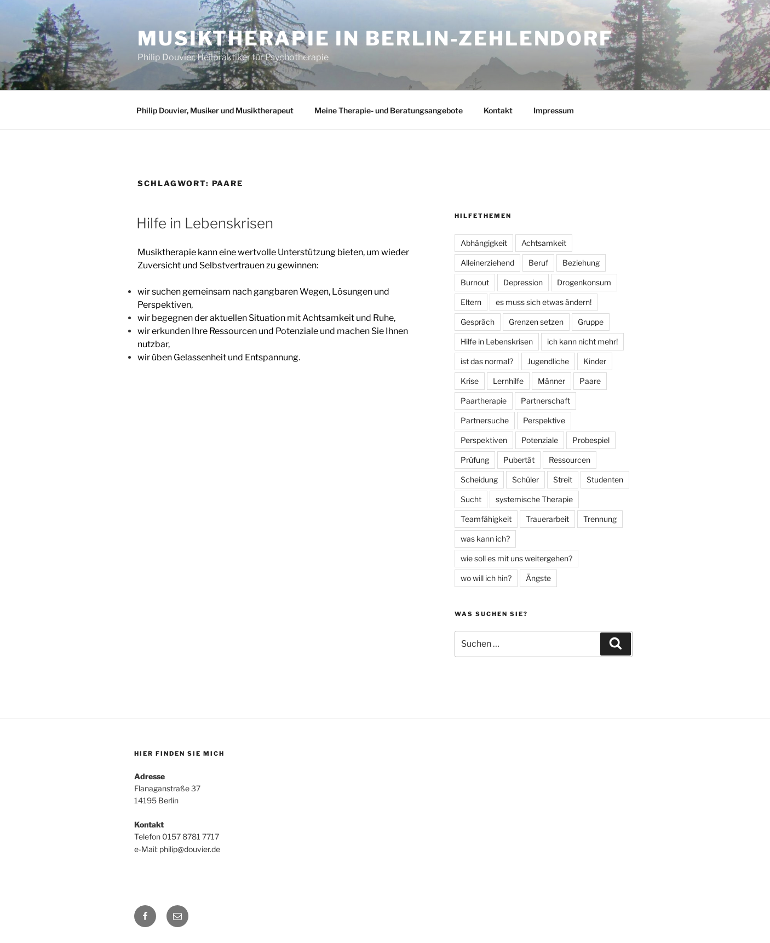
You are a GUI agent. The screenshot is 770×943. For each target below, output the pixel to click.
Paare (590, 381)
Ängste (538, 578)
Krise (470, 381)
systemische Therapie (534, 499)
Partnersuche (485, 420)
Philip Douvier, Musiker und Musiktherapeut (215, 110)
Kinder (594, 361)
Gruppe (591, 321)
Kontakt (498, 110)
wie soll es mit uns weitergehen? (516, 558)
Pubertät (519, 459)
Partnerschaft (545, 400)
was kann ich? (485, 538)
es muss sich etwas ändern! (543, 302)
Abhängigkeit (484, 243)
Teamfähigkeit (486, 519)
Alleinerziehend (487, 262)
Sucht (471, 499)
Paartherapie (484, 400)
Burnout (475, 282)
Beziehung (581, 262)
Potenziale (539, 440)
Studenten (605, 479)
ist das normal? (487, 361)
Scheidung (479, 479)
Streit (562, 479)
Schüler (525, 479)
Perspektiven (484, 440)
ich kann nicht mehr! (582, 341)
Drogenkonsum (584, 282)
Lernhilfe (508, 381)
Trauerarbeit (547, 519)
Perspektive (544, 420)
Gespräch (478, 321)
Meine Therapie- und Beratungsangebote (388, 110)
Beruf (538, 262)
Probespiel (591, 440)
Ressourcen (569, 459)
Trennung (600, 519)
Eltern (471, 302)
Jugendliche (548, 361)
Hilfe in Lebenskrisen (204, 223)
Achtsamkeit (543, 243)
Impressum (553, 110)
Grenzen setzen (536, 321)
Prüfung (475, 459)
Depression (523, 282)
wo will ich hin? (486, 578)
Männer (551, 381)
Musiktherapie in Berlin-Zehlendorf (375, 38)
